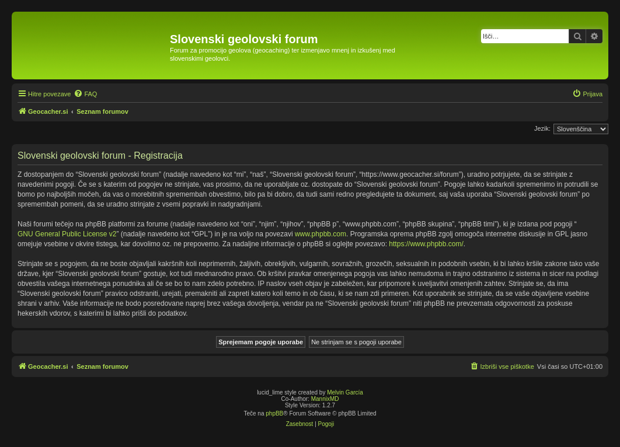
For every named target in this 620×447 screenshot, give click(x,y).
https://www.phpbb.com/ (426, 244)
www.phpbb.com (320, 234)
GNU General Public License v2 (67, 234)
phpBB (274, 413)
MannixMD (325, 399)
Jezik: (542, 128)
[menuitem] (85, 94)
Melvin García (345, 392)
